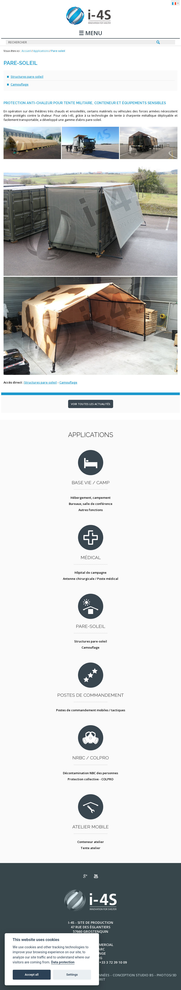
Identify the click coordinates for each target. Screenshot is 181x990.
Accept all (31, 974)
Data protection (62, 962)
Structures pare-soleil (27, 76)
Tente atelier (90, 848)
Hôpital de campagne (90, 572)
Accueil (26, 51)
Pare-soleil (58, 51)
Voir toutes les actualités (90, 404)
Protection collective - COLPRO (90, 779)
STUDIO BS (144, 975)
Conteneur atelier (90, 842)
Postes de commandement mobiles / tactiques (90, 710)
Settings (72, 974)
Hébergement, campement (90, 497)
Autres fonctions (90, 510)
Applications (41, 51)
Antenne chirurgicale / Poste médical (90, 579)
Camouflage (20, 84)
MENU (93, 33)
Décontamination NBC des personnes (90, 773)
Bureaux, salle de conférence (90, 504)
